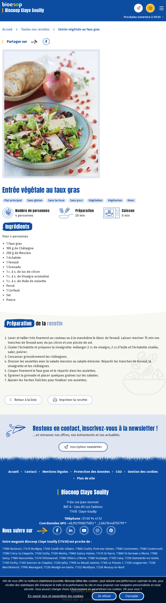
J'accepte (131, 596)
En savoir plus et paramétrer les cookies (55, 596)
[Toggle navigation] (161, 9)
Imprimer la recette (70, 400)
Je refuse (104, 596)
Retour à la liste (23, 400)
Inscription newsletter (83, 447)
